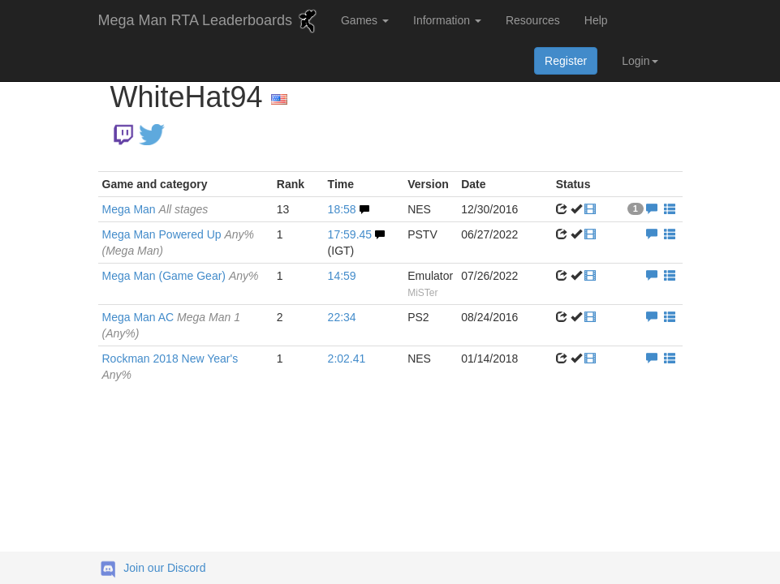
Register (566, 60)
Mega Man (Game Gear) (180, 275)
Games (365, 20)
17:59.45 (350, 234)
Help (596, 20)
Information (447, 20)
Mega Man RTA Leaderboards (209, 21)
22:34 (342, 317)
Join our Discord (164, 567)
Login (639, 60)
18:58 (342, 209)
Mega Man (155, 209)
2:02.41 (347, 358)
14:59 (342, 275)
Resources (533, 20)
